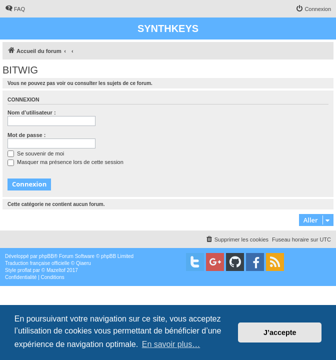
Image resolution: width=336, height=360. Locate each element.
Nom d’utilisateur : (32, 113)
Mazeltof (56, 270)
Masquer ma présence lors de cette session (66, 162)
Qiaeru (83, 263)
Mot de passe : (27, 135)
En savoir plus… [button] (171, 344)
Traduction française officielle (37, 263)
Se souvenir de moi (36, 153)
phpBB (46, 256)
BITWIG (20, 70)
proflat (25, 270)
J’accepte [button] (280, 332)
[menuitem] (15, 9)
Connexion (24, 99)
